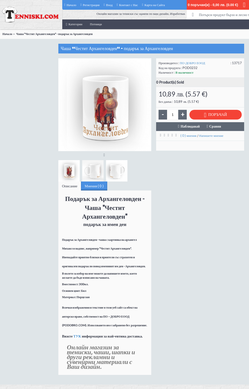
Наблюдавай (190, 126)
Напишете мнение (211, 136)
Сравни (215, 126)
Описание (69, 186)
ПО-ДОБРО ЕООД (192, 63)
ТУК (77, 336)
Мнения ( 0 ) (94, 186)
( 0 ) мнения (188, 136)
